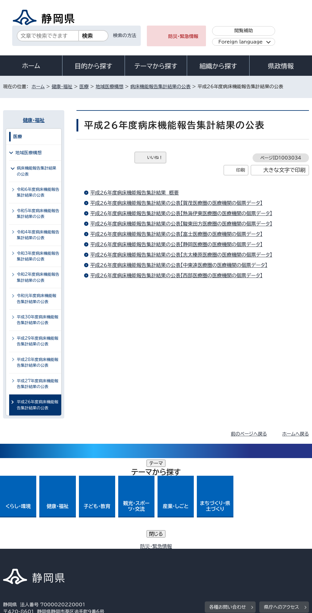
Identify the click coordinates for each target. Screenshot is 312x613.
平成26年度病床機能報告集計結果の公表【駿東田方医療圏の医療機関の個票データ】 (181, 223)
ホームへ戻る (295, 434)
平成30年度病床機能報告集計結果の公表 (37, 320)
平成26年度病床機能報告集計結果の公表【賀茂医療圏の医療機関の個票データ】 (176, 203)
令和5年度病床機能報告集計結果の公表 (38, 214)
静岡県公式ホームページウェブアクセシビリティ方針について (206, 554)
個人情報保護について (100, 554)
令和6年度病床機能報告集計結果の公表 (38, 192)
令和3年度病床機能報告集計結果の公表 (38, 256)
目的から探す (93, 66)
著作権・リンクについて (31, 554)
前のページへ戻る (249, 434)
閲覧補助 (243, 30)
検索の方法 (124, 35)
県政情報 (280, 66)
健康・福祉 (61, 86)
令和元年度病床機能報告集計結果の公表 (36, 298)
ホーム (31, 65)
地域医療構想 (109, 86)
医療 (84, 86)
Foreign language (240, 42)
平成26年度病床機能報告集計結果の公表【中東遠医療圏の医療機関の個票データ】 (179, 265)
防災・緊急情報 (183, 36)
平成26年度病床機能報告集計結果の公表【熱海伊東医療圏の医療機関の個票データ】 (181, 213)
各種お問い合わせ (227, 516)
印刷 (240, 170)
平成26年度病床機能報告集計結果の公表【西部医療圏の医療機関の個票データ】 (176, 275)
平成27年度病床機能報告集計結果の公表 (37, 384)
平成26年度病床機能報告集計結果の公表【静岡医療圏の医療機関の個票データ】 (176, 244)
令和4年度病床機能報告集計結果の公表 (38, 235)
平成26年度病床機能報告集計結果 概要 (134, 192)
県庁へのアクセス (281, 516)
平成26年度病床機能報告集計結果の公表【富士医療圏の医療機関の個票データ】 (176, 234)
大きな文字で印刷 (284, 170)
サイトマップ (59, 561)
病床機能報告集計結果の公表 (160, 86)
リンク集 (16, 561)
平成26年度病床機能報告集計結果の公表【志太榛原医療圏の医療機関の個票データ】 (181, 254)
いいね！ (155, 157)
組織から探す (218, 66)
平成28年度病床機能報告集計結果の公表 (37, 362)
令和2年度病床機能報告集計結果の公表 (38, 277)
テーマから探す (155, 66)
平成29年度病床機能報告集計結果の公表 (37, 341)
